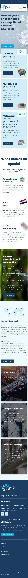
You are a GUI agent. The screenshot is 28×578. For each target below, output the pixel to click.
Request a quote (9, 295)
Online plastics (5, 554)
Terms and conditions (7, 566)
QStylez (9, 575)
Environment (4, 551)
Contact (3, 557)
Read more (8, 73)
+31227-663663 (7, 505)
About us (3, 543)
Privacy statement (6, 569)
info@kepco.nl (22, 505)
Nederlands (20, 7)
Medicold (3, 548)
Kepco (3, 546)
